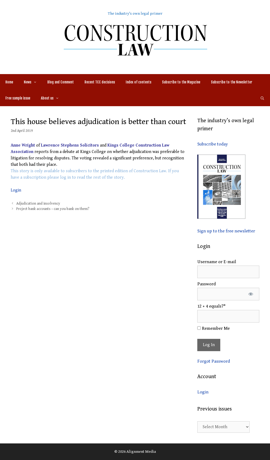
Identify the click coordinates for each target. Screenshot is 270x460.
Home (9, 82)
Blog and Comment (60, 82)
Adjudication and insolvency (38, 203)
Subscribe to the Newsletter (231, 82)
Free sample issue (17, 98)
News (33, 82)
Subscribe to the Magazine (181, 82)
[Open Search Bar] (262, 98)
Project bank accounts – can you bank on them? (52, 209)
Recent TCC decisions (99, 82)
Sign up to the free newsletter (226, 231)
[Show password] (250, 294)
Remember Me (213, 328)
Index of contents (138, 82)
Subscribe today (212, 144)
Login (16, 190)
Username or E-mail (216, 261)
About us (52, 98)
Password (206, 284)
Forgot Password (213, 361)
